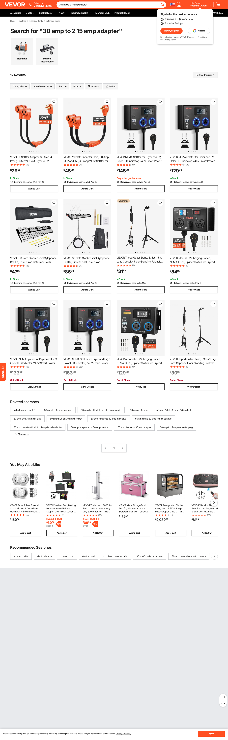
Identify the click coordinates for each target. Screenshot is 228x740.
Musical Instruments (47, 60)
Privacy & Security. (123, 733)
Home (12, 21)
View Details (34, 386)
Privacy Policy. (170, 39)
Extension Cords (53, 21)
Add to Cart (34, 188)
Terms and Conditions (197, 37)
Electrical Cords (36, 21)
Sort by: (199, 75)
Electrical (22, 21)
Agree (211, 733)
